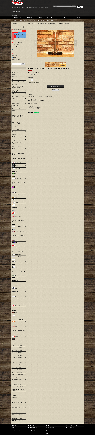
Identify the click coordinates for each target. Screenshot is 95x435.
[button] (35, 43)
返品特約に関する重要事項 (34, 82)
